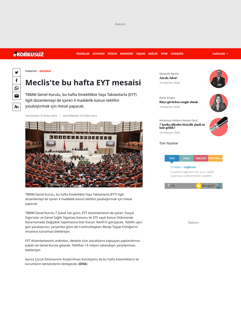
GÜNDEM (99, 53)
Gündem (45, 71)
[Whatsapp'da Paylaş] (16, 88)
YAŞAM (140, 53)
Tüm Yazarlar (168, 143)
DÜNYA (112, 53)
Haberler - (32, 71)
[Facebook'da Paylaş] (16, 80)
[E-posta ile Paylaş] (16, 96)
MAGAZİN (177, 53)
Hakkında (219, 53)
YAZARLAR (82, 53)
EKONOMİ (126, 53)
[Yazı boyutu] (16, 107)
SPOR (164, 53)
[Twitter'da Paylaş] (16, 72)
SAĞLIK (153, 53)
